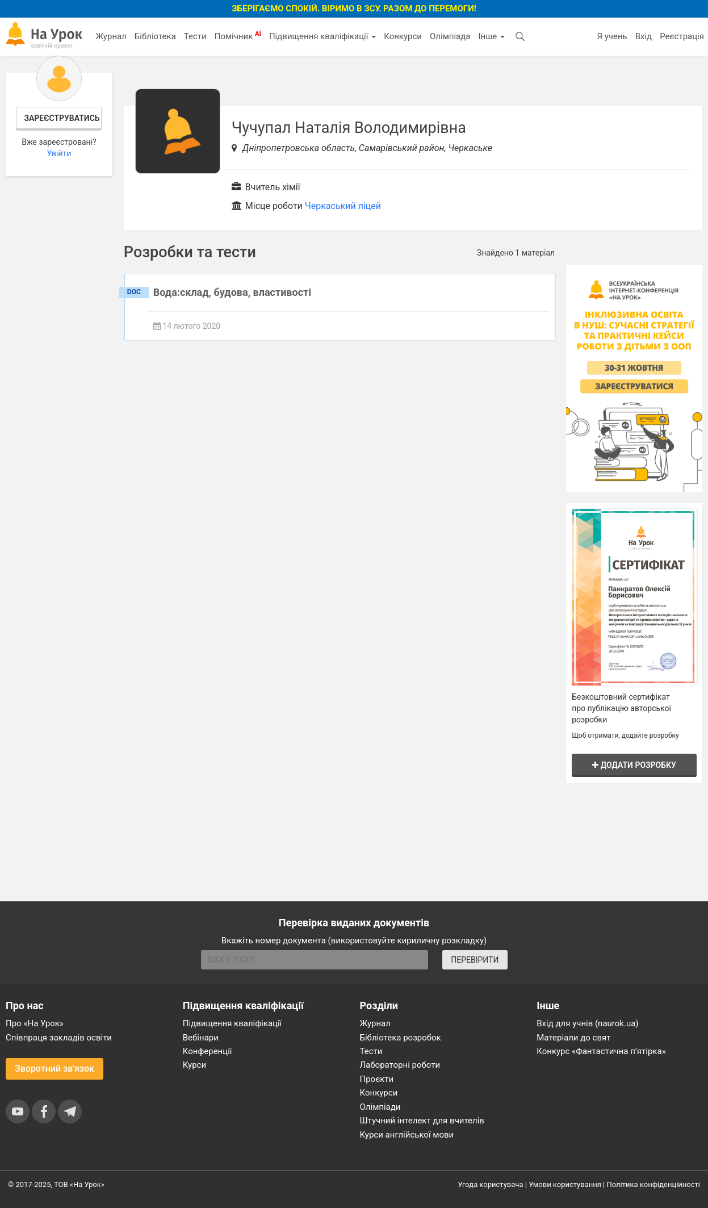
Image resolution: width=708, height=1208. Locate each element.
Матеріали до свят (573, 1038)
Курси (194, 1065)
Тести (195, 36)
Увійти (59, 153)
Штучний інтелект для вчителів (422, 1120)
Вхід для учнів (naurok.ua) (587, 1023)
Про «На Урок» (35, 1023)
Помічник (238, 35)
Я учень (612, 36)
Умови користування (565, 1184)
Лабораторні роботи (400, 1065)
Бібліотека (155, 36)
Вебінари (201, 1038)
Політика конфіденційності (653, 1184)
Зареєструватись (61, 118)
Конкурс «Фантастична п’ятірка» (601, 1051)
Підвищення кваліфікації (322, 36)
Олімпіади (380, 1107)
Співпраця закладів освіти (59, 1038)
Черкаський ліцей (343, 205)
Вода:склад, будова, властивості (232, 292)
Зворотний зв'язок (54, 1068)
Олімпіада (450, 36)
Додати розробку (634, 765)
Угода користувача (490, 1184)
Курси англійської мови (407, 1135)
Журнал (110, 36)
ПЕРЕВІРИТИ (474, 959)
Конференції (207, 1051)
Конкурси (403, 36)
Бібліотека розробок (400, 1038)
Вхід (643, 36)
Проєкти (377, 1079)
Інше (491, 36)
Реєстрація (682, 36)
